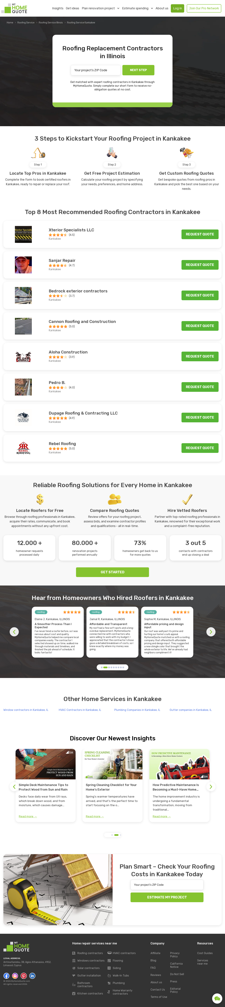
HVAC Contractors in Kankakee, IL (80, 710)
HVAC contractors (122, 953)
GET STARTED (112, 572)
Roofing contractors (87, 953)
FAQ (153, 967)
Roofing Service (26, 22)
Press (173, 981)
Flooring (115, 960)
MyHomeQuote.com (20, 981)
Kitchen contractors (87, 993)
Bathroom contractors (82, 984)
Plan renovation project (100, 8)
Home (10, 22)
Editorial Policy (175, 990)
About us (162, 8)
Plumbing (116, 983)
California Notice (176, 965)
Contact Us (158, 989)
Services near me (202, 962)
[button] (102, 667)
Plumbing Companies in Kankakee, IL (137, 710)
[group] (45, 785)
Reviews (156, 975)
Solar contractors (86, 968)
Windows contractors (88, 960)
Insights (57, 8)
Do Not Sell (177, 974)
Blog (153, 960)
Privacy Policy (175, 955)
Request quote (200, 234)
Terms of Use (159, 997)
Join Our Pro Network (204, 8)
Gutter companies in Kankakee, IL (191, 710)
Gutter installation (86, 975)
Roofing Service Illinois (51, 22)
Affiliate (155, 953)
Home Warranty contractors (120, 992)
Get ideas (72, 8)
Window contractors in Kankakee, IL (25, 710)
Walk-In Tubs (118, 975)
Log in (177, 8)
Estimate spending (137, 8)
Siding (114, 968)
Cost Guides (205, 953)
